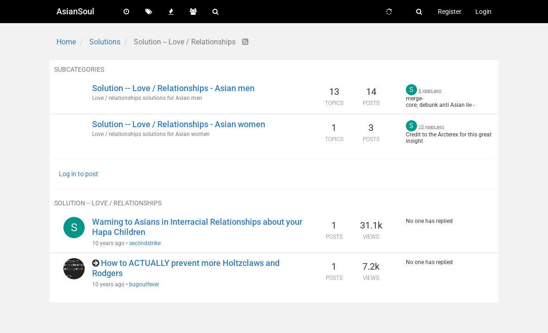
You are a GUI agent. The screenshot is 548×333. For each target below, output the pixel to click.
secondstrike (145, 243)
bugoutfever (144, 284)
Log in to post (78, 174)
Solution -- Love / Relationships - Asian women (178, 124)
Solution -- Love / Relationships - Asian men (173, 88)
